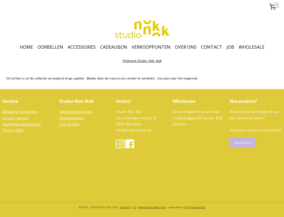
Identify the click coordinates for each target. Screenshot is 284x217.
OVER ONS (186, 47)
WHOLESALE (251, 47)
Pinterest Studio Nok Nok (142, 60)
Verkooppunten (71, 117)
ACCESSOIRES (82, 47)
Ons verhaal (69, 124)
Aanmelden (243, 142)
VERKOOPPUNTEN (151, 47)
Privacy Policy (13, 130)
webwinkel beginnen (152, 207)
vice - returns (18, 117)
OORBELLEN (50, 47)
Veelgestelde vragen (75, 111)
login (191, 117)
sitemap (125, 207)
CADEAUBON (113, 47)
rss (134, 207)
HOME (26, 47)
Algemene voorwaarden (21, 124)
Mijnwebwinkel (194, 207)
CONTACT (211, 47)
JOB (230, 47)
